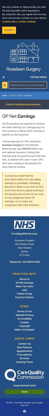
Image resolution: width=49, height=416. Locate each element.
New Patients (24, 347)
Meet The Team (24, 286)
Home (4, 95)
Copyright (24, 326)
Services (24, 358)
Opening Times (24, 362)
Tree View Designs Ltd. (24, 403)
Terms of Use (24, 311)
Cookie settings (27, 21)
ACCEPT (9, 30)
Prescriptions (24, 354)
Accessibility (24, 318)
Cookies (24, 322)
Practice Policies (24, 297)
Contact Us (24, 343)
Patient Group (24, 293)
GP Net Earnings (24, 282)
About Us (24, 279)
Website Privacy (25, 315)
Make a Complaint (24, 329)
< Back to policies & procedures (23, 104)
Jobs (24, 290)
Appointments (24, 351)
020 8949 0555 (31, 261)
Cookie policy (9, 21)
